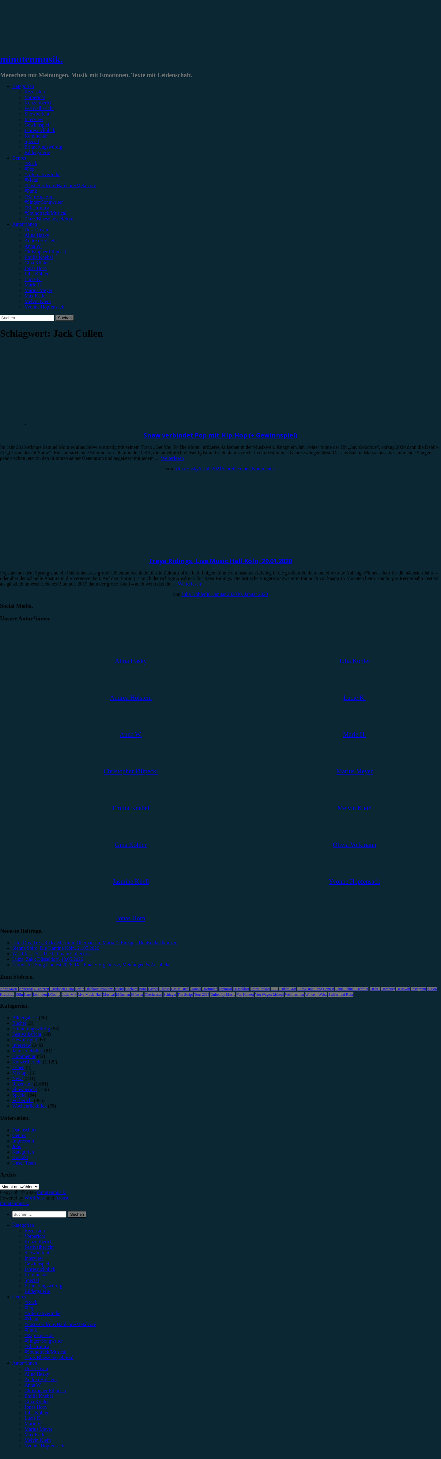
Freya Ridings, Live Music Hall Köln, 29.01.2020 (220, 561)
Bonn (143, 989)
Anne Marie (9, 989)
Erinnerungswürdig (43, 147)
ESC (274, 989)
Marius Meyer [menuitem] (38, 1429)
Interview (33, 119)
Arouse (62, 1197)
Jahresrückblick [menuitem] (39, 1269)
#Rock (30, 163)
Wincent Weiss (316, 994)
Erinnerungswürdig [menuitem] (43, 1285)
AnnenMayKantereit (34, 989)
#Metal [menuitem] (31, 1318)
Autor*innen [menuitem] (24, 1363)
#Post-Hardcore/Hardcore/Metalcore (60, 185)
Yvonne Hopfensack (44, 306)
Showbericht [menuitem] (36, 1252)
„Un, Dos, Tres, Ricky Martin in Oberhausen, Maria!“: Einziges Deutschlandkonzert (95, 942)
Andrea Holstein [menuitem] (40, 1379)
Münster (137, 994)
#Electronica (36, 207)
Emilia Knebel (38, 257)
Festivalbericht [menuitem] (39, 1247)
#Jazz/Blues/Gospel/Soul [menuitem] (49, 1357)
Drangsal (225, 989)
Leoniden (40, 994)
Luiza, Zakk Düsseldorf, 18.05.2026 (47, 959)
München (123, 994)
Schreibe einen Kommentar (248, 468)
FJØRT (375, 989)
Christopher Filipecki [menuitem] (45, 1390)
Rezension (34, 91)
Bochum (131, 989)
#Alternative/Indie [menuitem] (42, 1313)
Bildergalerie (37, 152)
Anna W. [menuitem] (33, 1385)
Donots (195, 989)
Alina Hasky (36, 235)
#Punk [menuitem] (30, 1329)
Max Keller (35, 295)
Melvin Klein (37, 301)
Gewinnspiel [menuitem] (36, 1263)
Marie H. (33, 284)
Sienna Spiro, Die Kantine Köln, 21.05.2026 (55, 948)
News (17, 1078)
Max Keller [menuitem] (35, 1434)
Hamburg (388, 989)
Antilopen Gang (62, 989)
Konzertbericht (39, 102)
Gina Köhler (36, 262)
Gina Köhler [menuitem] (36, 1401)
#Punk (30, 191)
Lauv (28, 994)
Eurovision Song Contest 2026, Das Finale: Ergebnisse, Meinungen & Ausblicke (91, 964)
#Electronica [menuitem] (36, 1346)
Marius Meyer (38, 290)
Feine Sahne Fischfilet (351, 989)
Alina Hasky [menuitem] (36, 1374)
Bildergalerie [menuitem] (37, 1291)
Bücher (19, 1023)
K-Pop (432, 989)
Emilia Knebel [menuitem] (38, 1396)
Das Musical (180, 989)
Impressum (23, 1140)
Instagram (418, 989)
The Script (185, 994)
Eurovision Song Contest (315, 989)
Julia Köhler (36, 273)
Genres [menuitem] (19, 1296)
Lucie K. (33, 279)
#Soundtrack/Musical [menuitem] (45, 1352)
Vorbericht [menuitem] (34, 1236)
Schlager (170, 994)
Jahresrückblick (39, 130)
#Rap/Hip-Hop (39, 196)
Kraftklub (7, 994)
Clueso (164, 989)
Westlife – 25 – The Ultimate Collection (51, 953)
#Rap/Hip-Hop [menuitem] (39, 1335)
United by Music (222, 994)
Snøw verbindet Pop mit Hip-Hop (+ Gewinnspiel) (220, 435)
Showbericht (36, 113)
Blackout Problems (99, 989)
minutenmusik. (31, 59)
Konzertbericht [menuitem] (39, 1241)
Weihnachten (294, 994)
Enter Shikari (260, 989)
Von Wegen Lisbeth (269, 994)
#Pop (29, 169)
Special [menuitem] (31, 1280)
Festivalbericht (39, 108)
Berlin (79, 989)
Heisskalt (403, 989)
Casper (153, 989)
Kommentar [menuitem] (36, 1274)
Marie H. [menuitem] (33, 1423)
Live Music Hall (90, 994)
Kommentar (36, 135)
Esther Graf (287, 989)
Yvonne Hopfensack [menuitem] (44, 1445)
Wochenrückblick (29, 1105)
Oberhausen (153, 994)
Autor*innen (24, 224)
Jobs (16, 1146)
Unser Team (36, 229)
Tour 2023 (201, 994)
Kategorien (23, 86)
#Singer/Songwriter (43, 202)
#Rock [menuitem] (30, 1302)
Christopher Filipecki (45, 251)
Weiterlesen (172, 458)
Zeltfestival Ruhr (340, 994)
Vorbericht (34, 97)
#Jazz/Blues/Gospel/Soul (49, 218)
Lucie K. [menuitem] (33, 1418)
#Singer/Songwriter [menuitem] (43, 1340)
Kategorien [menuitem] (23, 1225)
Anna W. (33, 246)
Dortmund (209, 989)
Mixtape (20, 1072)
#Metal (31, 180)
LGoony (54, 994)
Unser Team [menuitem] (36, 1368)
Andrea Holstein (40, 240)
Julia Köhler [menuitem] (36, 1412)
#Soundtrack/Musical (45, 213)
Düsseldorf (241, 989)
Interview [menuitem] (33, 1258)
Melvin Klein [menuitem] (37, 1440)
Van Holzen (245, 994)
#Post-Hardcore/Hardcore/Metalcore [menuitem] (60, 1324)
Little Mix (69, 994)
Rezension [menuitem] (34, 1230)
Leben (18, 1067)
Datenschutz (24, 1129)
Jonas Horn (35, 268)
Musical (109, 994)
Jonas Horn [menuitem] (35, 1407)
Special (31, 141)
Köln (19, 994)
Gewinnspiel (36, 124)
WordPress (35, 1197)
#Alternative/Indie (42, 174)
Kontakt (20, 1157)
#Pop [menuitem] (29, 1307)
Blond (119, 989)
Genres (19, 158)
